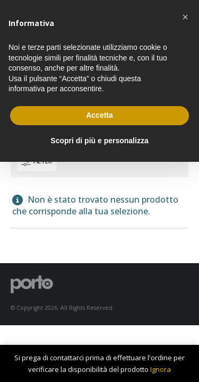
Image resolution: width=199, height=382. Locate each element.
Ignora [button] (160, 369)
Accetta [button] (99, 115)
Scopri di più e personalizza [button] (99, 140)
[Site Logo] (32, 284)
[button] (185, 16)
